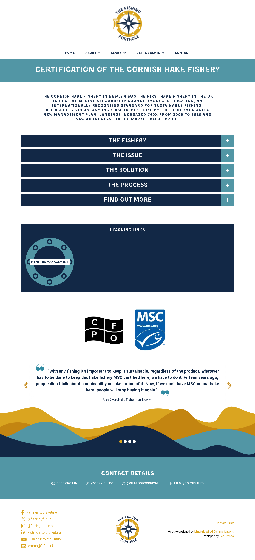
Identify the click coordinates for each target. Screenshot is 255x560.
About (90, 53)
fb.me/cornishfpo (189, 487)
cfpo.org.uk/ (66, 487)
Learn (116, 53)
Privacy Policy (225, 522)
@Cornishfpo (102, 487)
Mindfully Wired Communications (214, 531)
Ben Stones (226, 536)
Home (70, 53)
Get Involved (148, 53)
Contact (182, 53)
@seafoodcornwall (143, 487)
